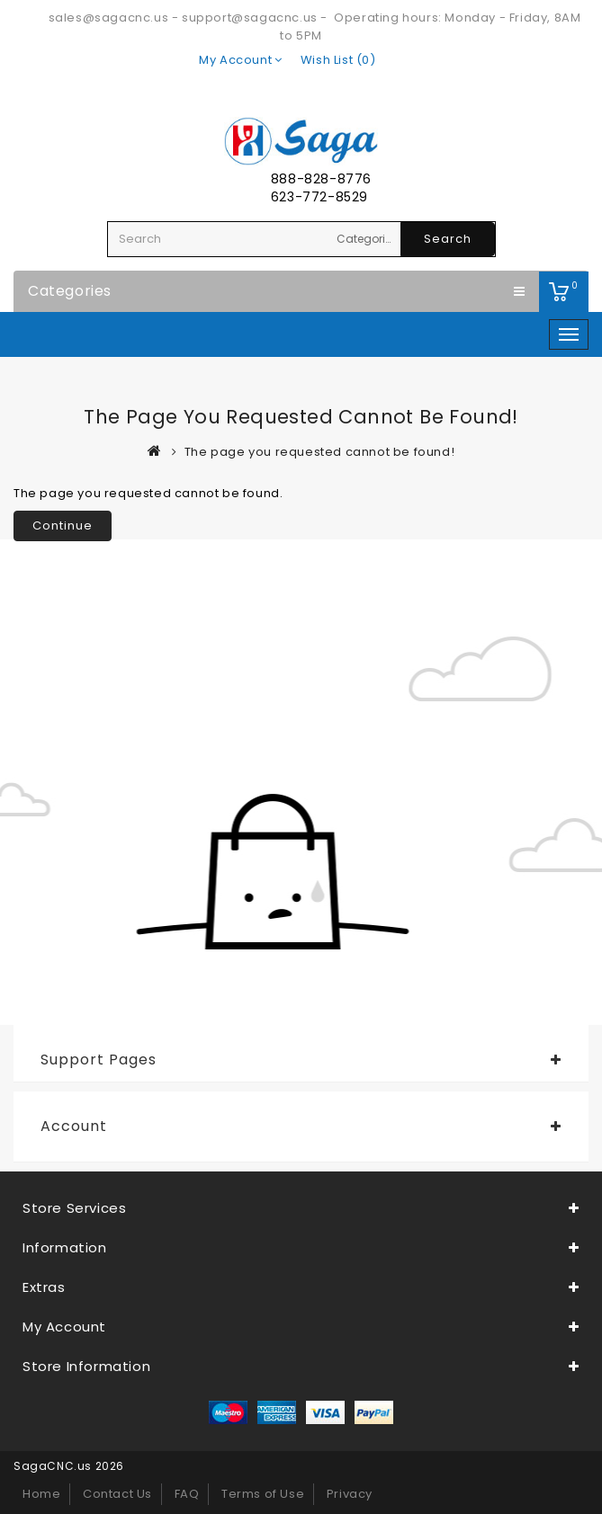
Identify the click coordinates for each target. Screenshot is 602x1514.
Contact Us (117, 1493)
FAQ (187, 1493)
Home (41, 1493)
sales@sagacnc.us (109, 17)
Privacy (350, 1493)
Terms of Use (262, 1493)
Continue (62, 525)
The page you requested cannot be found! (319, 451)
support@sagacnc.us (250, 17)
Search (448, 238)
